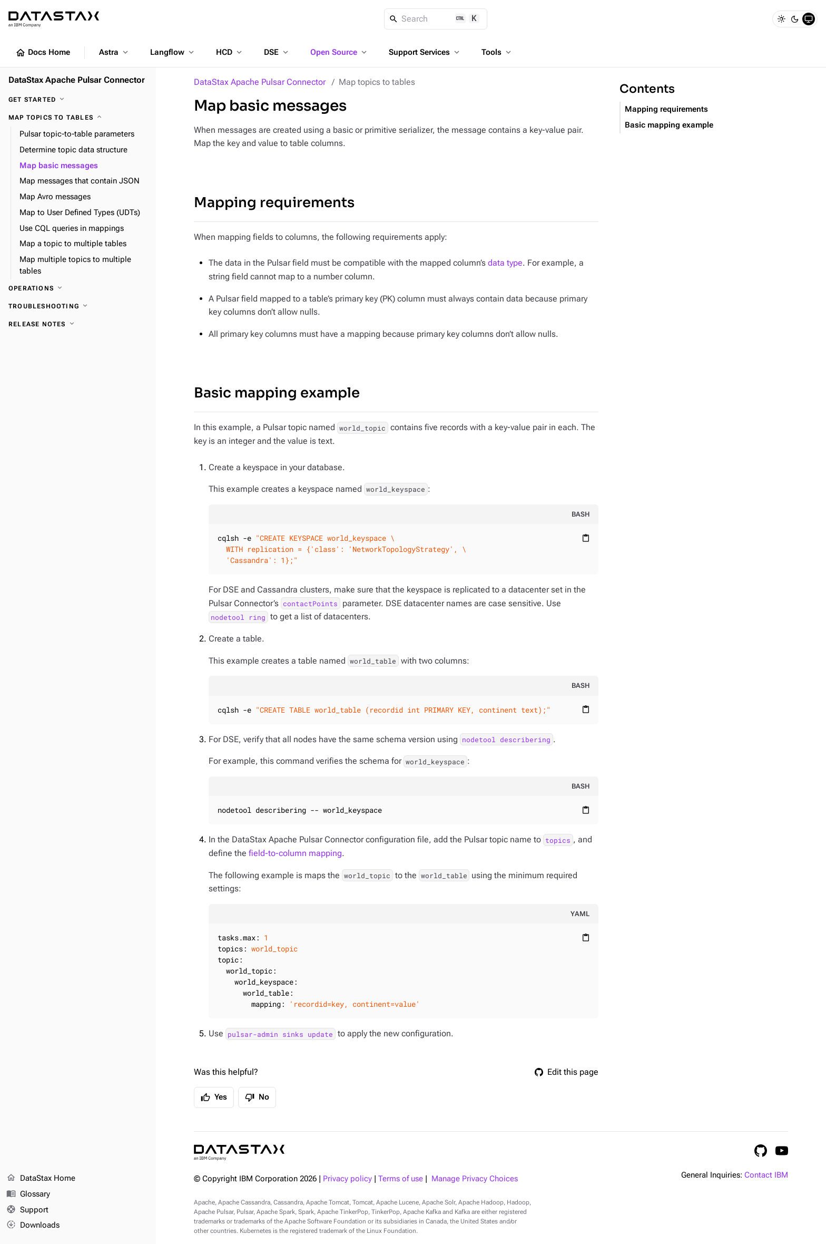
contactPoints (310, 603)
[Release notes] (78, 324)
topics (558, 839)
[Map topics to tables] (78, 118)
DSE (277, 52)
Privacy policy (347, 1178)
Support (27, 1210)
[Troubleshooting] (78, 306)
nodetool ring (238, 616)
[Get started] (78, 100)
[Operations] (78, 288)
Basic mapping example (277, 393)
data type (505, 263)
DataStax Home (40, 1178)
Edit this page (566, 1072)
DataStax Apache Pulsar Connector (260, 82)
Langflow (173, 52)
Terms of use (400, 1178)
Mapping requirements (274, 202)
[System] (808, 19)
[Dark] (795, 19)
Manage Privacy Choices (474, 1178)
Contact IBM (766, 1175)
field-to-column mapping (295, 853)
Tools (497, 52)
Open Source (339, 52)
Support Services (425, 52)
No (257, 1097)
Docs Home (42, 52)
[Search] (436, 19)
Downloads (33, 1225)
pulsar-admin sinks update (280, 1033)
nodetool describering (506, 739)
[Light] (781, 19)
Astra (114, 52)
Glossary (28, 1194)
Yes (214, 1097)
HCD (230, 52)
